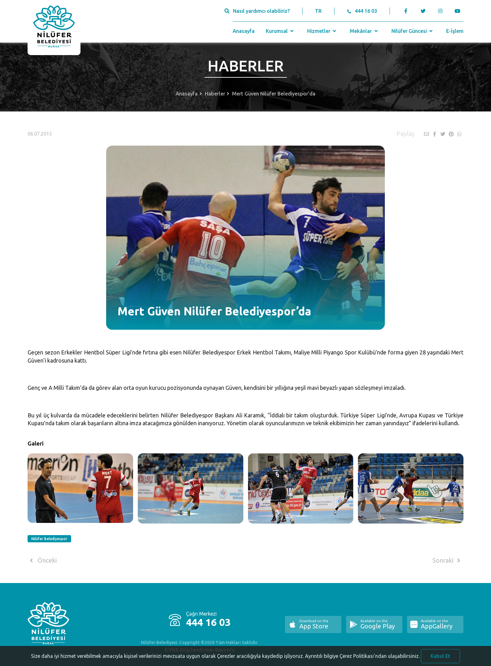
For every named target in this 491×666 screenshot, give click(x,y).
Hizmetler (322, 31)
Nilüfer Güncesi (412, 31)
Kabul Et (440, 658)
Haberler (215, 93)
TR (318, 11)
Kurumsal (280, 31)
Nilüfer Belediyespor (49, 539)
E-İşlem (454, 31)
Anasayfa (244, 31)
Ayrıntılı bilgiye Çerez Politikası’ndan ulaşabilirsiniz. (362, 658)
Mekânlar (364, 31)
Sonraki (447, 560)
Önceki (42, 560)
